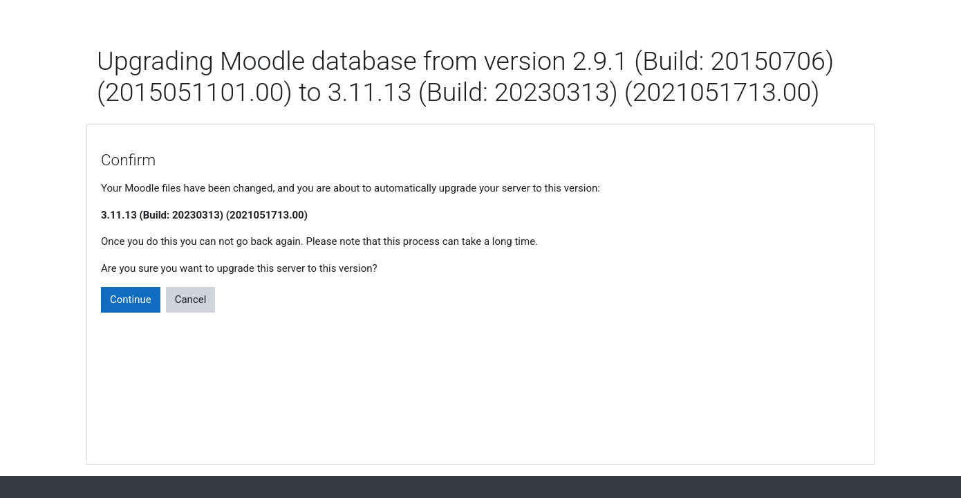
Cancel (191, 299)
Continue (130, 299)
